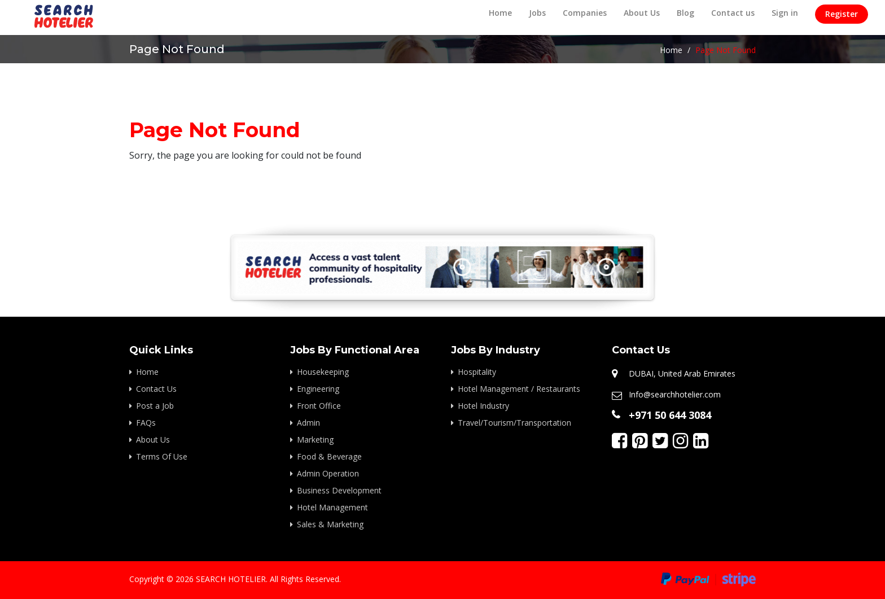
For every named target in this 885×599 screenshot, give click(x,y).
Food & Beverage (329, 456)
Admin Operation (328, 473)
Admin (308, 422)
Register (841, 13)
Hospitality (477, 371)
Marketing (315, 439)
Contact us (733, 12)
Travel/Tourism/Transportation (514, 422)
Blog (685, 12)
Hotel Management (332, 507)
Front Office (319, 405)
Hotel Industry (483, 405)
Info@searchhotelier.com (675, 394)
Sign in (785, 12)
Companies (585, 12)
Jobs (537, 12)
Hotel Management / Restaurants (519, 388)
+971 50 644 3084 (670, 415)
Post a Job (155, 405)
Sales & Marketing (330, 524)
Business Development (339, 490)
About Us (642, 12)
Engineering (318, 388)
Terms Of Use (161, 456)
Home (500, 12)
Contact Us (156, 388)
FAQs (146, 422)
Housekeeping (323, 371)
